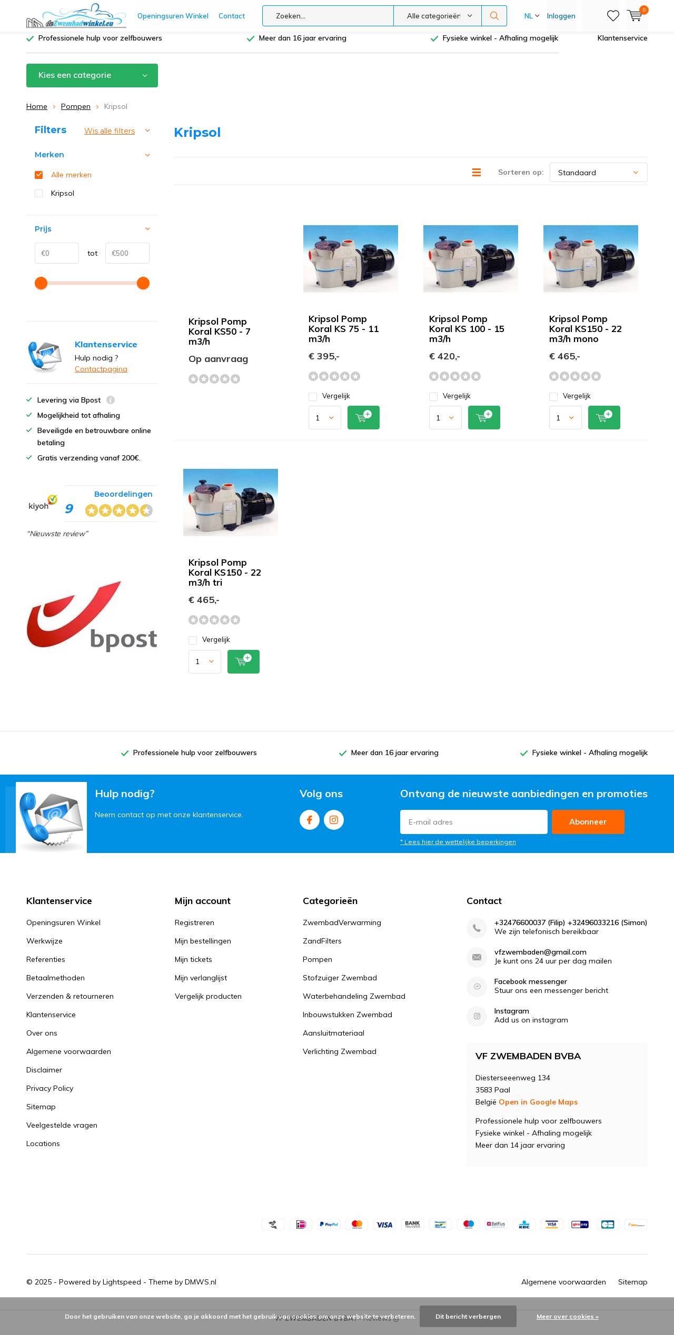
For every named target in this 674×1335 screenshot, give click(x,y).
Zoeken (494, 15)
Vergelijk (329, 403)
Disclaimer (44, 1077)
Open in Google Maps (538, 1110)
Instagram (334, 825)
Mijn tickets (193, 967)
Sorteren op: (521, 180)
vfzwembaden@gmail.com (540, 960)
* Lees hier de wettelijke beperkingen (458, 850)
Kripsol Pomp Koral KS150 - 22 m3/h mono (585, 336)
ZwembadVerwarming (342, 930)
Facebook (310, 825)
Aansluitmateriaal (333, 1041)
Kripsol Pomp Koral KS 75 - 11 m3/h (344, 336)
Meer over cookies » (568, 1316)
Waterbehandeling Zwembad (354, 1004)
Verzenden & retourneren (70, 1004)
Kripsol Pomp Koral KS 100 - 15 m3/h (466, 336)
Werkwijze (44, 948)
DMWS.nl (200, 1289)
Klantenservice (623, 46)
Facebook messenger (530, 989)
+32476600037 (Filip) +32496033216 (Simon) (571, 930)
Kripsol (62, 201)
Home (36, 114)
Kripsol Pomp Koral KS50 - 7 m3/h (220, 339)
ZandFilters (322, 948)
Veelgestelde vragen (61, 1133)
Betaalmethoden (55, 985)
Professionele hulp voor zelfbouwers (100, 46)
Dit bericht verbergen (468, 1316)
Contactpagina (101, 377)
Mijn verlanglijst (201, 985)
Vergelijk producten (208, 1004)
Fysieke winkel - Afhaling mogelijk (500, 46)
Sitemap (41, 1114)
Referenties (45, 967)
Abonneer (588, 830)
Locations (43, 1151)
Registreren (194, 930)
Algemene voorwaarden (68, 1059)
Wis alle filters (109, 139)
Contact (232, 16)
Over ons (41, 1041)
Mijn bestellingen (203, 948)
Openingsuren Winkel (173, 16)
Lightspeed (122, 1289)
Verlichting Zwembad (339, 1059)
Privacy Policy (49, 1096)
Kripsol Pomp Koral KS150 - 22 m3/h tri (225, 580)
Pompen (76, 114)
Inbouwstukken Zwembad (347, 1022)
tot (88, 261)
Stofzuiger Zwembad (340, 985)
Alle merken (71, 182)
